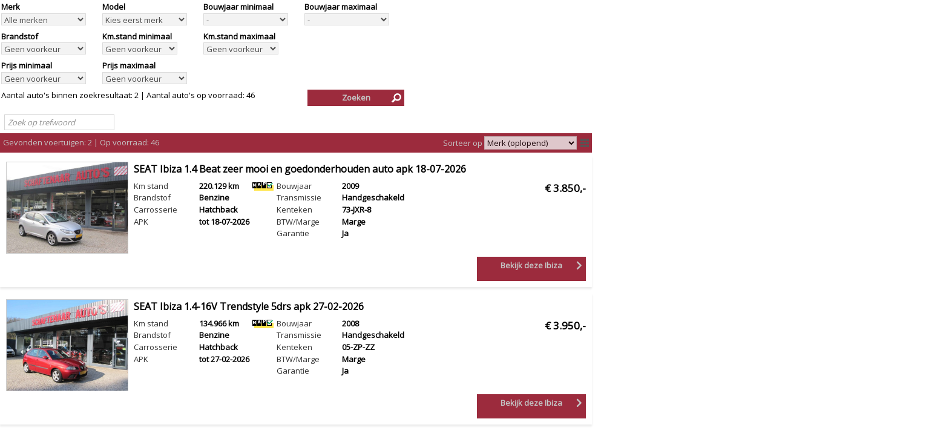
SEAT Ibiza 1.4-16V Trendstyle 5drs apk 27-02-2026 (249, 306)
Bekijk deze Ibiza (531, 265)
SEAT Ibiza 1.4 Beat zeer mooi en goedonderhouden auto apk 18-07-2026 (300, 169)
